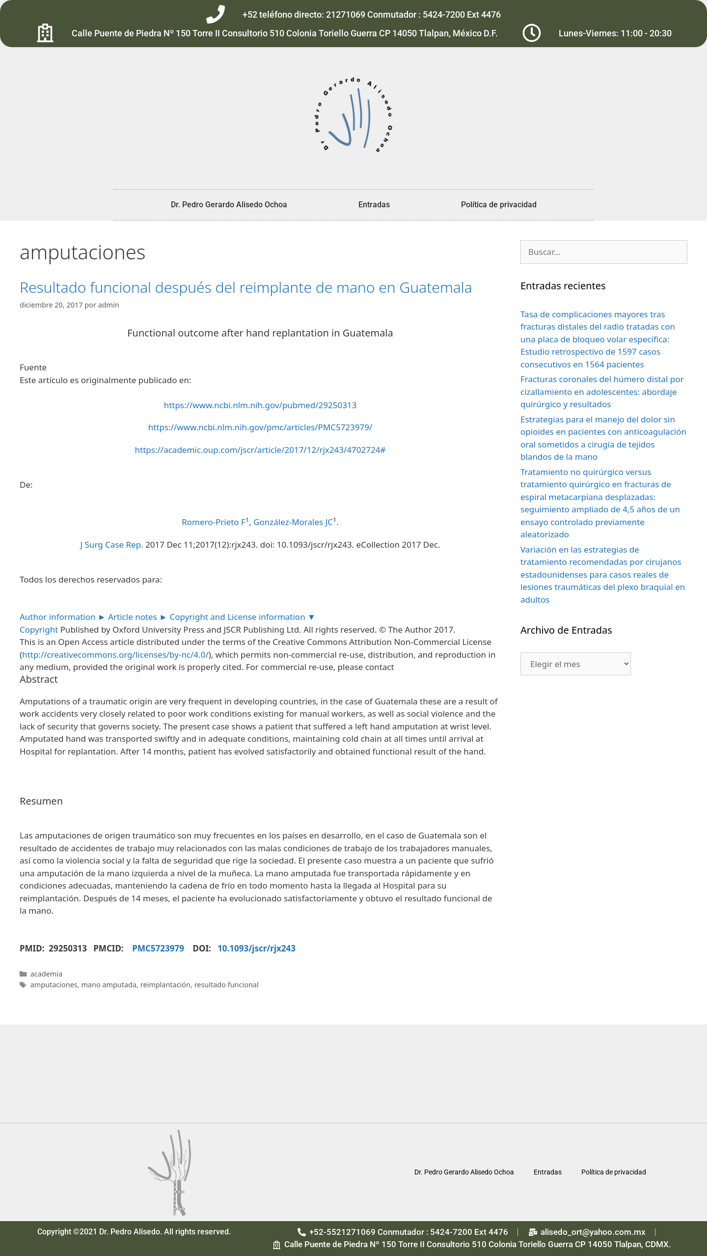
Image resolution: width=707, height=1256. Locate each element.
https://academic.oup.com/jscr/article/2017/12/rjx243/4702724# (260, 449)
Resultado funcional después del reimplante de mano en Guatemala (246, 287)
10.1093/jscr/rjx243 (257, 948)
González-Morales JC (293, 522)
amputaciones (54, 984)
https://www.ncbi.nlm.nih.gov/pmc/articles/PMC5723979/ (260, 427)
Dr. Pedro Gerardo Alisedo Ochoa (229, 204)
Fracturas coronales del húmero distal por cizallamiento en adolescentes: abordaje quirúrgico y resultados (602, 391)
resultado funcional (226, 984)
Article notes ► (137, 616)
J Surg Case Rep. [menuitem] (111, 544)
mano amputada (108, 984)
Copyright (39, 629)
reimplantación (165, 984)
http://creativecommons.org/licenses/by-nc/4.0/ (115, 654)
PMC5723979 (162, 948)
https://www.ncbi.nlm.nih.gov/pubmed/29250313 (260, 405)
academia (46, 973)
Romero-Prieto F (213, 522)
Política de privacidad (499, 204)
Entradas (374, 204)
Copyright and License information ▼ (243, 616)
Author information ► (63, 616)
